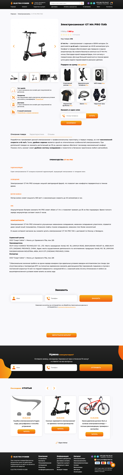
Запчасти (77, 469)
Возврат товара (62, 469)
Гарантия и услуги (39, 7)
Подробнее (39, 99)
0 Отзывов (76, 34)
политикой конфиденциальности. (66, 307)
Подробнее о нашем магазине (27, 113)
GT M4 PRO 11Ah (37, 14)
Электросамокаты (24, 14)
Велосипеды (78, 466)
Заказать (96, 298)
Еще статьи (61, 442)
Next (59, 78)
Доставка (54, 7)
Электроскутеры (79, 458)
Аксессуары (78, 471)
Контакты (109, 7)
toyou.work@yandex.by (103, 459)
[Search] (81, 3)
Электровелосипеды (81, 462)
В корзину (71, 123)
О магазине (86, 7)
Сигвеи (76, 464)
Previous (9, 78)
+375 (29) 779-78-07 (102, 2)
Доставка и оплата (63, 460)
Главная (13, 7)
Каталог (24, 7)
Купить (92, 116)
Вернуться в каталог (61, 335)
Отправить (96, 367)
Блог (98, 7)
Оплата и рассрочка (70, 7)
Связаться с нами (63, 464)
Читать (26, 431)
